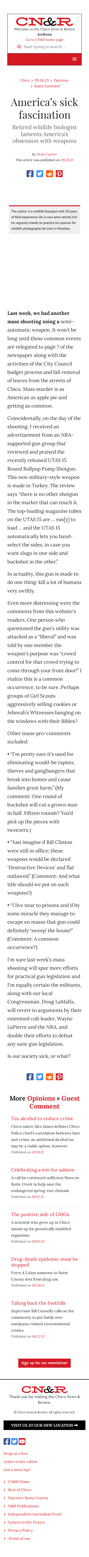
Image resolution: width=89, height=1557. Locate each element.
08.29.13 (38, 1285)
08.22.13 (38, 1336)
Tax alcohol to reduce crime (42, 1118)
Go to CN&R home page (44, 39)
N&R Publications (23, 1506)
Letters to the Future (26, 1522)
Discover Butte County (28, 1497)
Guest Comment (47, 86)
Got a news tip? (17, 1469)
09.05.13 (38, 1241)
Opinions (61, 80)
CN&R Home (19, 1481)
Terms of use (19, 1538)
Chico (25, 80)
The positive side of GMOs (40, 1214)
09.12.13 (38, 1196)
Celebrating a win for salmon (43, 1170)
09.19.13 (38, 1152)
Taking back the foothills (38, 1303)
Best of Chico (19, 1489)
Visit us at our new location (44, 1425)
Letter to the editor (21, 1461)
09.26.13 (42, 80)
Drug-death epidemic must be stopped (44, 1262)
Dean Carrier (47, 154)
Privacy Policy (20, 1530)
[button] (74, 59)
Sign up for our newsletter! (44, 1363)
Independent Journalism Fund (34, 1514)
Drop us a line (16, 1453)
